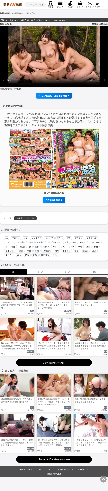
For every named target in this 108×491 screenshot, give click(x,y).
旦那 (88, 246)
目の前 (85, 250)
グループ (49, 238)
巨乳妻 (71, 246)
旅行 (96, 246)
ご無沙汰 (16, 238)
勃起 (13, 246)
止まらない (10, 250)
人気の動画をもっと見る (54, 362)
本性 (29, 250)
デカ (69, 238)
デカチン (78, 238)
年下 (55, 246)
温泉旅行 (47, 250)
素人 (19, 255)
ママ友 (40, 242)
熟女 (37, 250)
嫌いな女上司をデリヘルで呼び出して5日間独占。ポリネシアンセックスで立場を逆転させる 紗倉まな (17, 346)
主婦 (74, 242)
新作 (80, 246)
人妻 (66, 242)
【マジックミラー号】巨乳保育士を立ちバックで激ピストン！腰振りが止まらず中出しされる (90, 443)
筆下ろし (66, 250)
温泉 (21, 250)
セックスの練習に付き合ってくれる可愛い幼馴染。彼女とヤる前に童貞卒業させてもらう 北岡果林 (53, 443)
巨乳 (63, 246)
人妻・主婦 (95, 242)
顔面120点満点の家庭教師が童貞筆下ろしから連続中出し (90, 400)
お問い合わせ (83, 469)
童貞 (76, 250)
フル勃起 (21, 242)
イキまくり (36, 238)
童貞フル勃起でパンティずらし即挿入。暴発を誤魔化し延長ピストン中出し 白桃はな (17, 443)
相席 (57, 250)
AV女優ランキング (27, 469)
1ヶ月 (40, 271)
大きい (46, 246)
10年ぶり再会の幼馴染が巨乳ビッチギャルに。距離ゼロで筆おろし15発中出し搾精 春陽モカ (54, 402)
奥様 (37, 246)
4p (6, 238)
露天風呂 (45, 255)
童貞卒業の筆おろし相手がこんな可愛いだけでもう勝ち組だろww (17, 400)
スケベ (60, 238)
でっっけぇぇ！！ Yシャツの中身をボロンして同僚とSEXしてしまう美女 (16, 305)
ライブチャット (54, 242)
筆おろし (9, 255)
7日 (13, 271)
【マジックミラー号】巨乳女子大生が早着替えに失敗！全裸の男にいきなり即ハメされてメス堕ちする (53, 346)
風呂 (55, 255)
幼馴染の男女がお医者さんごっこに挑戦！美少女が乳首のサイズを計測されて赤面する (90, 346)
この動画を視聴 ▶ (54, 199)
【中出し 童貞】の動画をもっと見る (54, 459)
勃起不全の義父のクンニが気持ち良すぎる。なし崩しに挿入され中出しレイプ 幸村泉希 (53, 305)
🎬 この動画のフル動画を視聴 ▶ (54, 95)
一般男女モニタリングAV (25, 218)
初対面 (22, 246)
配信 (35, 255)
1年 (94, 271)
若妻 (27, 255)
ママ (31, 242)
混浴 (94, 250)
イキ (25, 238)
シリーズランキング (45, 469)
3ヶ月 (67, 271)
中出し (83, 242)
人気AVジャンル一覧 (65, 469)
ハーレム (9, 242)
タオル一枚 (91, 238)
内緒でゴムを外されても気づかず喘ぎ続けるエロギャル (90, 303)
